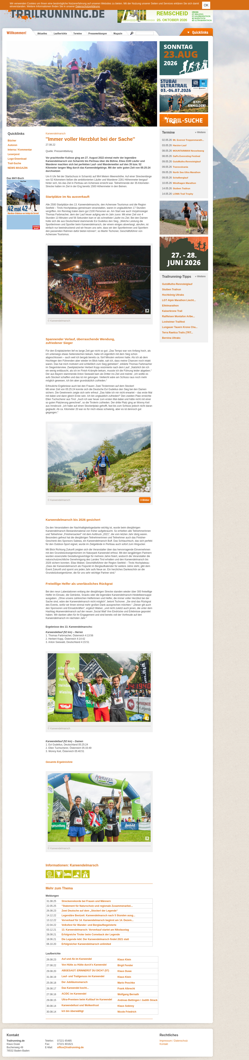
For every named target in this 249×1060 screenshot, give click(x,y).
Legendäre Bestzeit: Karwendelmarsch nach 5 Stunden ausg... (98, 915)
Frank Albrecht (126, 988)
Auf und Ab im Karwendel (77, 958)
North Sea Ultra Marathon (186, 172)
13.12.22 (51, 920)
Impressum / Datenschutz (174, 1040)
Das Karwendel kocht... (75, 987)
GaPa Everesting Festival (186, 156)
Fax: (47, 1044)
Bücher (12, 140)
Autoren (12, 145)
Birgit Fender (125, 965)
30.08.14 (51, 1006)
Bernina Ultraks (171, 337)
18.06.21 (51, 939)
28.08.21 (51, 934)
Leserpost (14, 154)
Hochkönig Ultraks (173, 294)
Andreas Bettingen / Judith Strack (137, 1000)
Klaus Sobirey (125, 1006)
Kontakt (164, 1044)
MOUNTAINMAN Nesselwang (188, 151)
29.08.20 (51, 971)
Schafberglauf (180, 177)
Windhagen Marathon (184, 183)
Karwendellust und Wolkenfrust (80, 1005)
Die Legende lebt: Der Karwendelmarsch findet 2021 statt (95, 939)
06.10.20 (51, 944)
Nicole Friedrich (126, 1011)
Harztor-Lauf (179, 145)
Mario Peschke (126, 982)
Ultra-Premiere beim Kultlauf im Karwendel (87, 999)
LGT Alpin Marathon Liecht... (179, 300)
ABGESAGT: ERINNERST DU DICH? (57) (85, 970)
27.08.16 (51, 994)
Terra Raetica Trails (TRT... (177, 332)
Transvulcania (180, 167)
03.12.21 (51, 929)
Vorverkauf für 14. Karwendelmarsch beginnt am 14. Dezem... (98, 920)
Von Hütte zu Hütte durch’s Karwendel (84, 964)
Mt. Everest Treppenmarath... (188, 140)
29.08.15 (51, 1000)
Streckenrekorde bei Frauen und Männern (86, 901)
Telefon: (49, 1040)
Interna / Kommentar (20, 149)
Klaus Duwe (124, 971)
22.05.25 (51, 905)
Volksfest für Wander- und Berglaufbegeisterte (89, 925)
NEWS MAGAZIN (17, 167)
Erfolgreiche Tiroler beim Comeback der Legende (91, 934)
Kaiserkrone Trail (172, 311)
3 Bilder (144, 500)
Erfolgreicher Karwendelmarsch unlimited (86, 944)
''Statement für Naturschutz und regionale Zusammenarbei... (97, 905)
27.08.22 (51, 965)
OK (206, 5)
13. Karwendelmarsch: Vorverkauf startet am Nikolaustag (95, 929)
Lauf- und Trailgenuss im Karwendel (83, 976)
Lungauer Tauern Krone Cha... (180, 327)
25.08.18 (51, 982)
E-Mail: (49, 1047)
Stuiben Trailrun (181, 188)
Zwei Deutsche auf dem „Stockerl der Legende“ (90, 910)
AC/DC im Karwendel (74, 993)
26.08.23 (51, 910)
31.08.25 (51, 901)
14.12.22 (51, 915)
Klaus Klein (124, 959)
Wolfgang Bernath (128, 994)
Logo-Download (17, 158)
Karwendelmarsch (56, 133)
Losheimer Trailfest (173, 321)
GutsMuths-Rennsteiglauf (187, 161)
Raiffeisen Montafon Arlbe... (178, 316)
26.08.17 (51, 988)
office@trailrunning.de (70, 1047)
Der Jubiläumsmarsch (75, 982)
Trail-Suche (14, 163)
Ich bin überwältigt (73, 1011)
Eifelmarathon (170, 305)
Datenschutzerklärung (88, 6)
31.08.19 (51, 977)
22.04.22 (51, 925)
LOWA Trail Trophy (183, 194)
